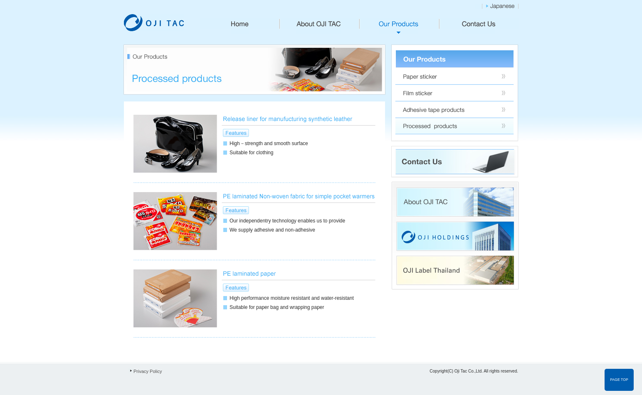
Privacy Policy (147, 371)
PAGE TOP (619, 380)
